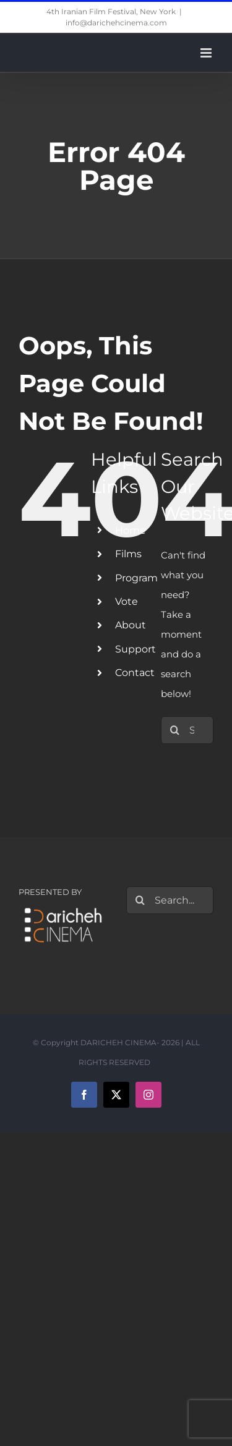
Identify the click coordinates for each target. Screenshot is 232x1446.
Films (128, 554)
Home (130, 530)
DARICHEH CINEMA (118, 1042)
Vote (126, 601)
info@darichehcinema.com (116, 22)
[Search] (175, 730)
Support (135, 649)
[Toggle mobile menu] (206, 52)
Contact (135, 672)
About (130, 625)
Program (136, 578)
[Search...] (170, 900)
